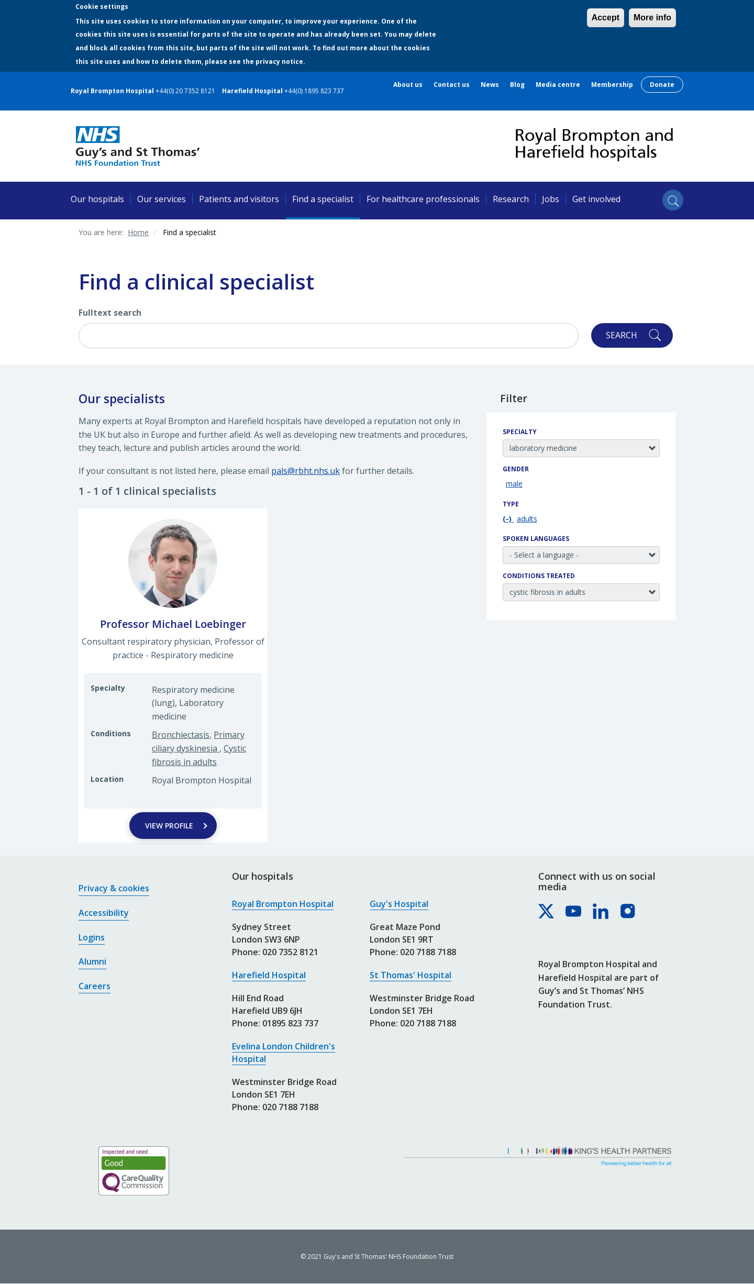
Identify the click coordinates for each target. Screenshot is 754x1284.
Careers (94, 986)
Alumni (92, 961)
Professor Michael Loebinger (173, 624)
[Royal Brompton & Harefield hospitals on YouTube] (574, 912)
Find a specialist (322, 199)
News (490, 84)
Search (621, 335)
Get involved (596, 199)
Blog (517, 84)
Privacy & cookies (114, 888)
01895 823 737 (290, 1023)
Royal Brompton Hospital (283, 904)
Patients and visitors (239, 199)
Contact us (452, 84)
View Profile (169, 826)
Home (138, 232)
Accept (605, 17)
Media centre (558, 84)
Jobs (550, 199)
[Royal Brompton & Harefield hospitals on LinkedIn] (601, 912)
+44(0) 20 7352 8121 (185, 90)
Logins (92, 937)
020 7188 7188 (290, 1107)
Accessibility (104, 912)
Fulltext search (110, 312)
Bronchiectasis (180, 734)
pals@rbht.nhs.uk (305, 471)
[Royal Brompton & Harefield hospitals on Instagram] (628, 912)
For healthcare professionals (423, 199)
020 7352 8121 (290, 952)
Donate (662, 84)
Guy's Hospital (399, 904)
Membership (612, 84)
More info (652, 17)
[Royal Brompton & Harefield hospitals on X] (546, 912)
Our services (161, 199)
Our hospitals (97, 199)
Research (511, 199)
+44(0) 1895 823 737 (314, 90)
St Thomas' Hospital (410, 975)
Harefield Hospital (269, 975)
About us (408, 84)
